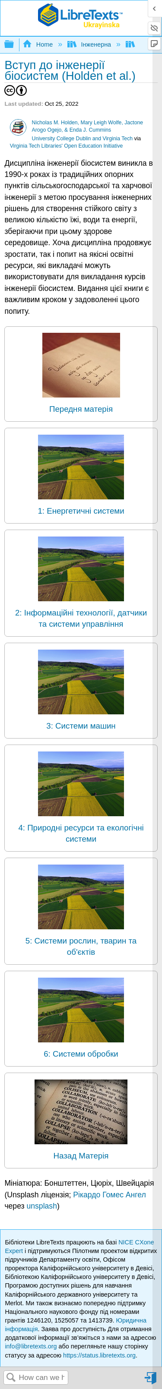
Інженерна (90, 44)
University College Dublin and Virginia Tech (82, 139)
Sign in (151, 1381)
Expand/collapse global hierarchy (15, 44)
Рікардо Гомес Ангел (109, 1194)
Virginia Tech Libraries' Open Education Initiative (66, 146)
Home (38, 44)
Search (11, 1378)
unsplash (41, 1206)
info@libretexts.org (31, 1346)
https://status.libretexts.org (99, 1355)
